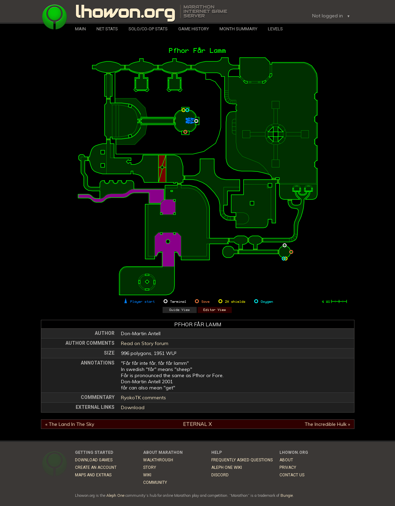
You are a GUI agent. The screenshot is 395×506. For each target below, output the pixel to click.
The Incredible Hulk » (327, 424)
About (286, 460)
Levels (275, 28)
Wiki (147, 475)
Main (80, 28)
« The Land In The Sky (69, 424)
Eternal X (197, 424)
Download (133, 407)
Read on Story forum (144, 343)
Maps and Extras (93, 475)
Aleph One (115, 495)
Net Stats (107, 28)
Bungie (286, 495)
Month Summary (238, 28)
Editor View (214, 310)
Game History (193, 28)
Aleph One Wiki (226, 467)
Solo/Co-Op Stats (148, 28)
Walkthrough (158, 460)
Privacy (287, 467)
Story (149, 467)
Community (155, 482)
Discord (220, 475)
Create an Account (96, 467)
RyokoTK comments (143, 398)
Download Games (93, 460)
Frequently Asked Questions (242, 460)
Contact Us (291, 475)
